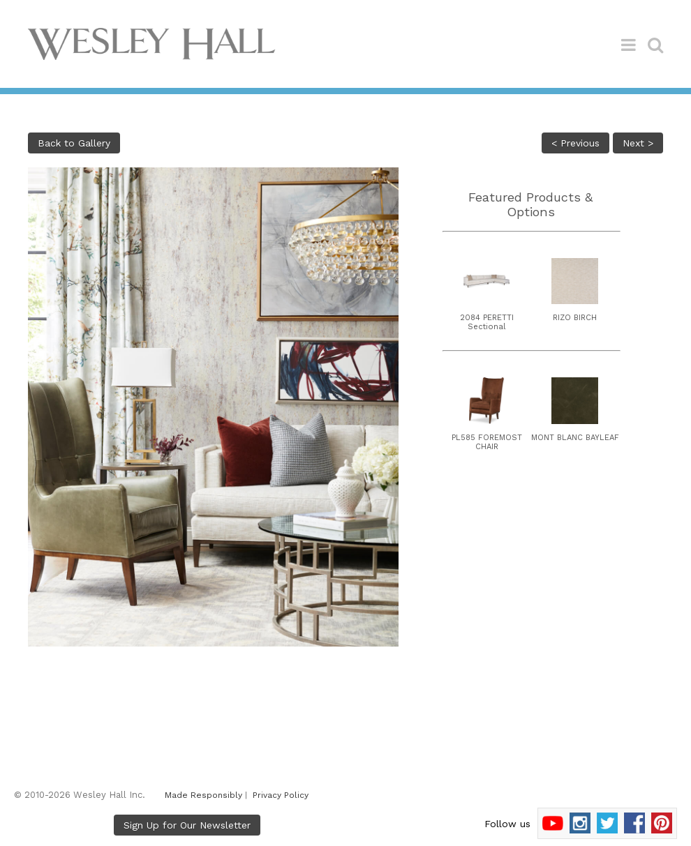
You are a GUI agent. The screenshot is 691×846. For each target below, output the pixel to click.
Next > (638, 143)
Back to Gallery (74, 143)
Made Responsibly (203, 795)
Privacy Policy (281, 795)
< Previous (575, 143)
